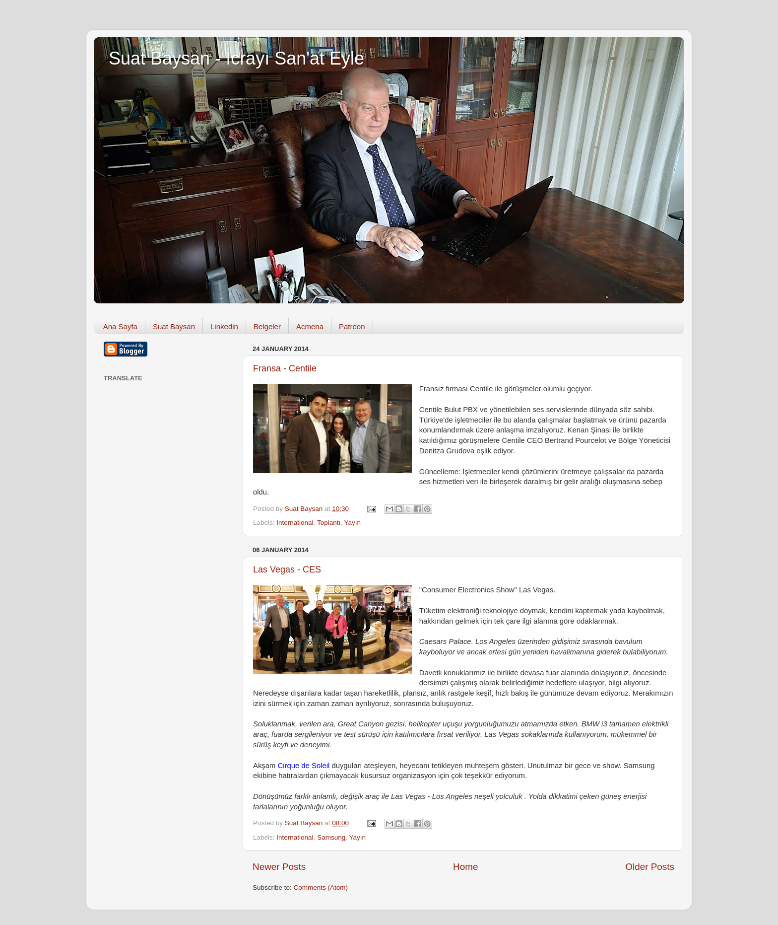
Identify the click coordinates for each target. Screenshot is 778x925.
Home (465, 866)
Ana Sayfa (120, 326)
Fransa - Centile (285, 368)
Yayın (352, 522)
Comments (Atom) (321, 887)
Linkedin (224, 326)
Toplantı (328, 522)
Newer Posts (279, 866)
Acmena (310, 326)
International (294, 522)
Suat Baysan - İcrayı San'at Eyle (236, 58)
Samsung (331, 837)
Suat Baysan (174, 326)
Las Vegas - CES (287, 569)
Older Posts (649, 866)
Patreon (352, 326)
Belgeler (267, 326)
